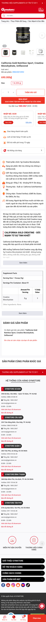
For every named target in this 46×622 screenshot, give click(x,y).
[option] (23, 35)
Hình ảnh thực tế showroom (11, 409)
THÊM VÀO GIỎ (31, 92)
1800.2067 (22, 106)
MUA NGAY (23, 100)
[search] (4, 15)
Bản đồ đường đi (7, 413)
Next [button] (42, 35)
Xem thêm (23, 263)
